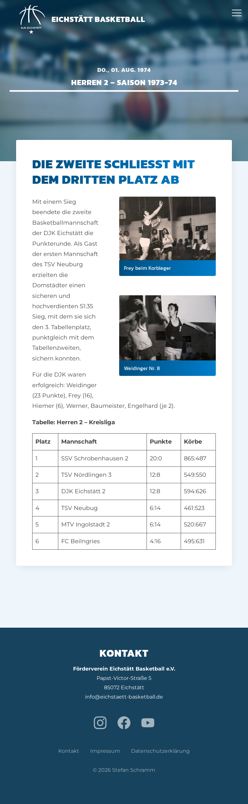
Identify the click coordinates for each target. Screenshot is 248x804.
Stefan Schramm (133, 770)
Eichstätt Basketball (82, 19)
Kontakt (68, 751)
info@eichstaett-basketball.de (124, 697)
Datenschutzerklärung (160, 751)
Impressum (105, 751)
